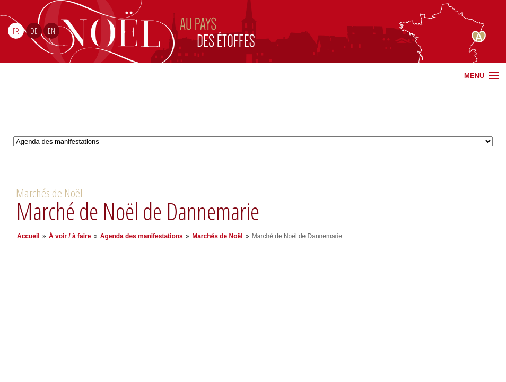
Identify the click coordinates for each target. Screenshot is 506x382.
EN (51, 30)
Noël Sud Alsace (358, 31)
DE (34, 30)
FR (16, 30)
